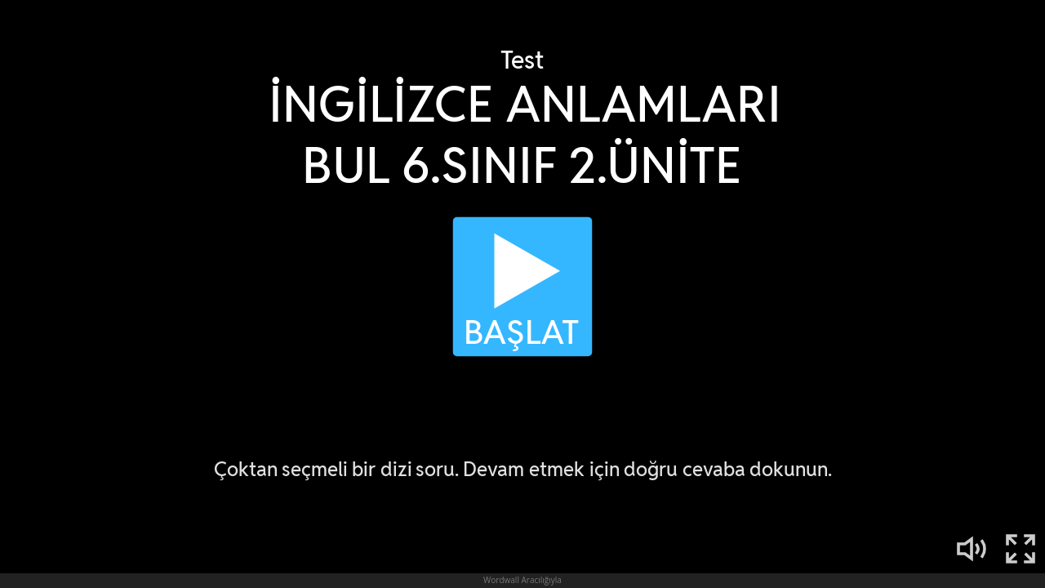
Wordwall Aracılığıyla (522, 580)
